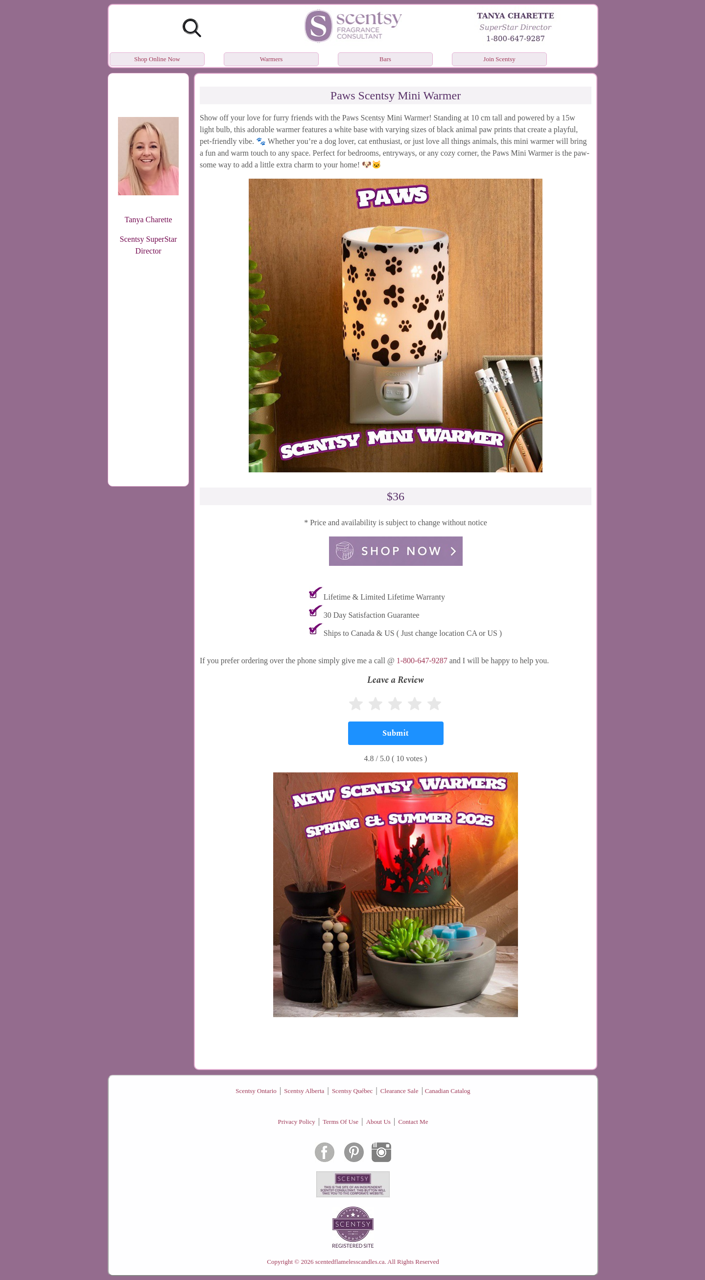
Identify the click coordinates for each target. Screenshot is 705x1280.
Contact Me (413, 1121)
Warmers (271, 59)
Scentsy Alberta (304, 1090)
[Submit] (396, 733)
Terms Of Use (340, 1121)
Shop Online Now (157, 59)
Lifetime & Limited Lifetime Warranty (384, 597)
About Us (378, 1121)
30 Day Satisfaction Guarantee (372, 615)
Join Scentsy (499, 59)
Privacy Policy (296, 1121)
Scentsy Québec (352, 1090)
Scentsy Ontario (255, 1090)
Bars (385, 59)
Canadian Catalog (447, 1090)
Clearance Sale (399, 1090)
